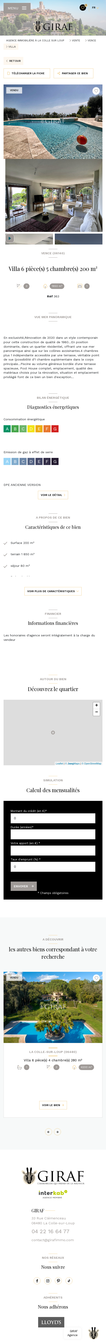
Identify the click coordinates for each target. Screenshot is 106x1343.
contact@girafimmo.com (52, 1240)
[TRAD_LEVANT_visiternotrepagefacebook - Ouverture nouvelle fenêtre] (37, 1280)
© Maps (72, 763)
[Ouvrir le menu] (17, 8)
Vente (76, 40)
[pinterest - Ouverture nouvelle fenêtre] (58, 1280)
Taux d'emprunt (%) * (26, 859)
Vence (92, 40)
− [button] (96, 712)
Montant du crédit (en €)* (29, 811)
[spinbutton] (53, 867)
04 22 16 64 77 (50, 1231)
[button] (57, 1131)
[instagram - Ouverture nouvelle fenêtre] (47, 1280)
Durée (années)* (22, 827)
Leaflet (59, 763)
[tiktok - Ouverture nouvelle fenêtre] (69, 1280)
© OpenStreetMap (91, 763)
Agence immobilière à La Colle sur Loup (35, 40)
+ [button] (96, 705)
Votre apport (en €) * (25, 843)
